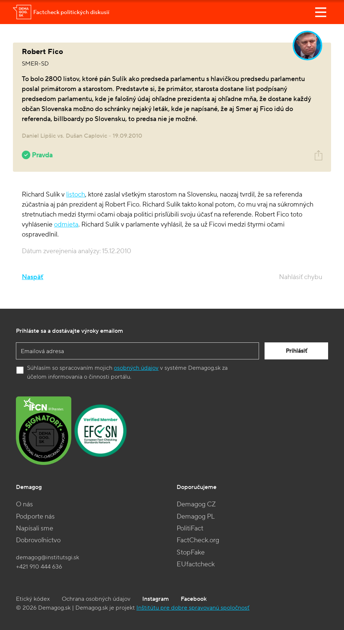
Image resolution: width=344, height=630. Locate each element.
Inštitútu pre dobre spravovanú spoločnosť (192, 607)
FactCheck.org (198, 540)
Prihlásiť (296, 351)
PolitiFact (190, 528)
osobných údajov (136, 368)
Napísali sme (34, 528)
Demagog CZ (196, 504)
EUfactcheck (196, 564)
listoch (75, 194)
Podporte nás (35, 516)
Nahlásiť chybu (300, 277)
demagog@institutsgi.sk (47, 557)
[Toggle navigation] (320, 12)
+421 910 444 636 (39, 566)
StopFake (191, 552)
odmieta (66, 224)
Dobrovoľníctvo (38, 540)
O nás (24, 504)
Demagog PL (196, 516)
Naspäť (32, 277)
